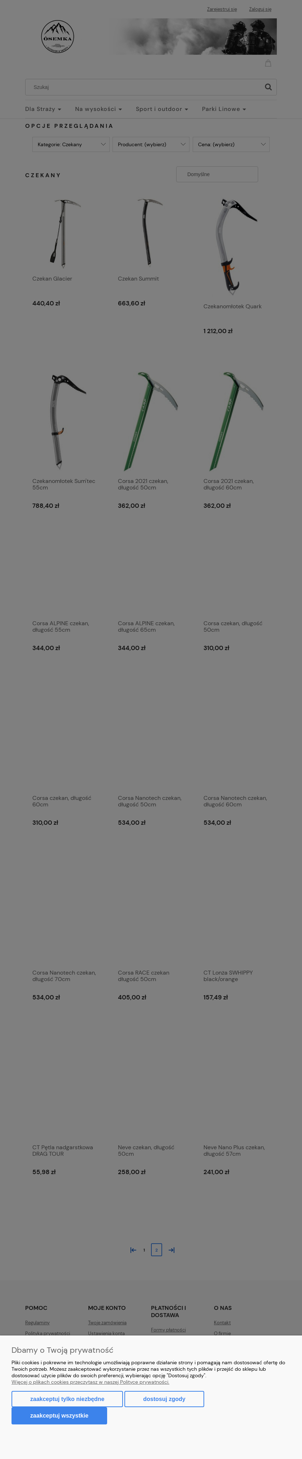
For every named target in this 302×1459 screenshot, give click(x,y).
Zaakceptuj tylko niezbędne (67, 1399)
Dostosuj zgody (164, 1399)
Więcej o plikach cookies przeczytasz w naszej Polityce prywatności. (90, 1382)
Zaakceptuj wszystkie (59, 1415)
